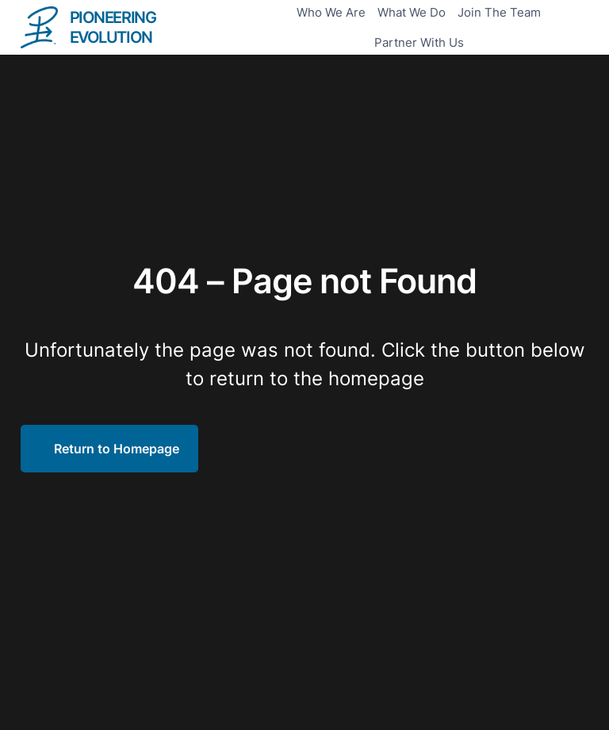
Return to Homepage (116, 449)
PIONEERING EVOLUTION (113, 27)
